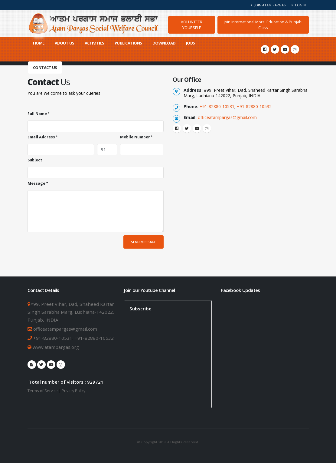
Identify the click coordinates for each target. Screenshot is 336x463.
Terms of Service (43, 390)
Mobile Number (135, 137)
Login (299, 5)
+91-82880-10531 (217, 106)
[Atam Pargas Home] (94, 24)
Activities (94, 43)
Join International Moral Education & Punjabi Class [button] (263, 24)
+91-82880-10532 (254, 106)
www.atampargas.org (55, 347)
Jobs (190, 43)
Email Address (41, 137)
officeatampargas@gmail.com (227, 117)
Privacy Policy (73, 390)
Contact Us (45, 67)
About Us (64, 43)
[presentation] (73, 247)
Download (164, 43)
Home (38, 43)
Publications (128, 43)
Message (36, 183)
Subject (35, 160)
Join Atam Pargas (268, 5)
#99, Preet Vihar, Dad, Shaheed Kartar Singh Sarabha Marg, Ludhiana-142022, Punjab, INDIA (71, 312)
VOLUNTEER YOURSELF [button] (191, 24)
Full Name (37, 113)
